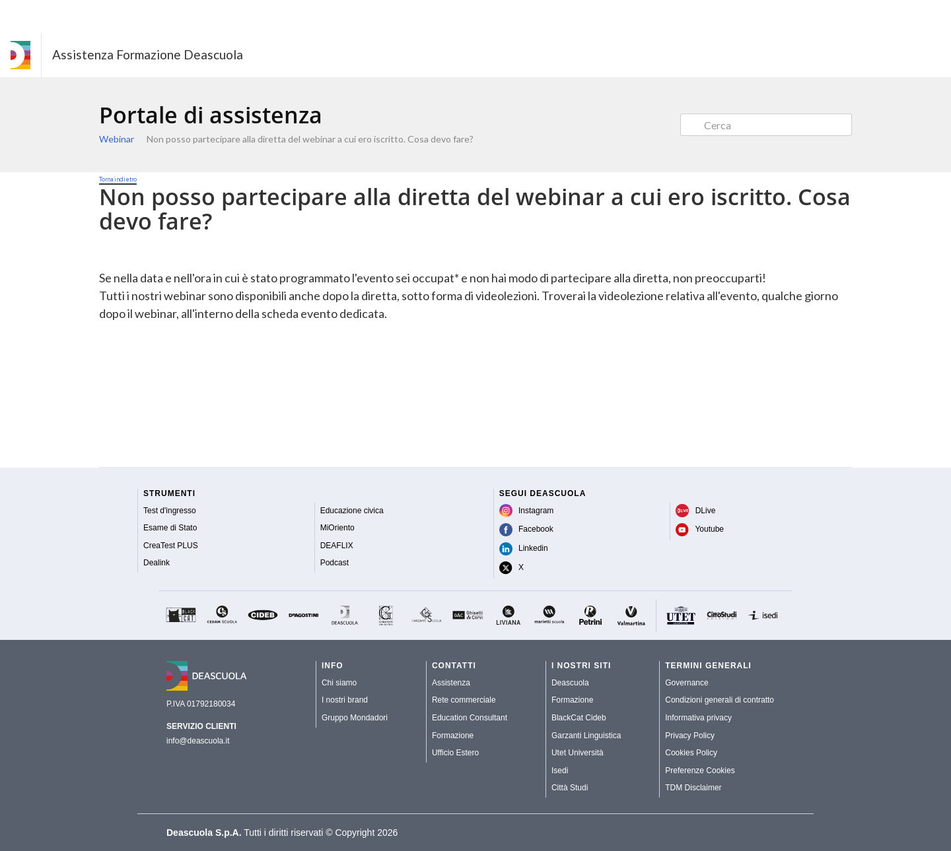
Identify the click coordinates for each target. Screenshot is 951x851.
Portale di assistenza (210, 115)
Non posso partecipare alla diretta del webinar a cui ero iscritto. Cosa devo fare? (310, 138)
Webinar (116, 138)
